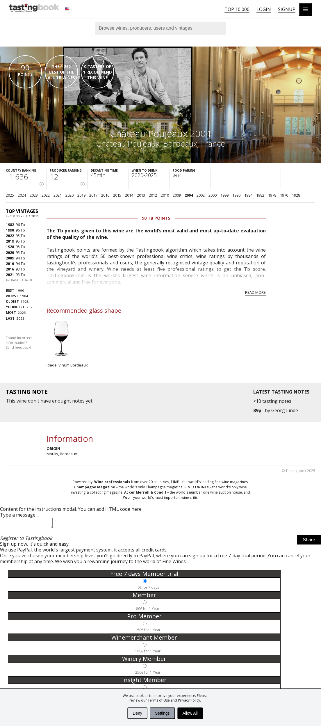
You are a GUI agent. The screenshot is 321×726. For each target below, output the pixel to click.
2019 (81, 195)
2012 (153, 195)
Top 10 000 (236, 9)
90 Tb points (156, 218)
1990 (236, 195)
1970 (284, 195)
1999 (224, 195)
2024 (22, 195)
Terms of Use (159, 700)
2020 (69, 195)
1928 (296, 195)
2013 (141, 195)
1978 (272, 195)
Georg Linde (284, 410)
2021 (58, 195)
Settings (162, 713)
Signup (286, 9)
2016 (105, 195)
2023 (34, 195)
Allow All (190, 713)
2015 (117, 195)
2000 (212, 195)
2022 (46, 195)
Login (263, 9)
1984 (248, 195)
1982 (260, 195)
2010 (165, 195)
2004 (189, 195)
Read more (255, 292)
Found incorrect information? (19, 342)
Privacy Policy (189, 700)
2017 (93, 195)
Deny (137, 713)
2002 (201, 195)
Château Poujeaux (127, 143)
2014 (129, 195)
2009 (177, 195)
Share (309, 541)
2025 (10, 195)
